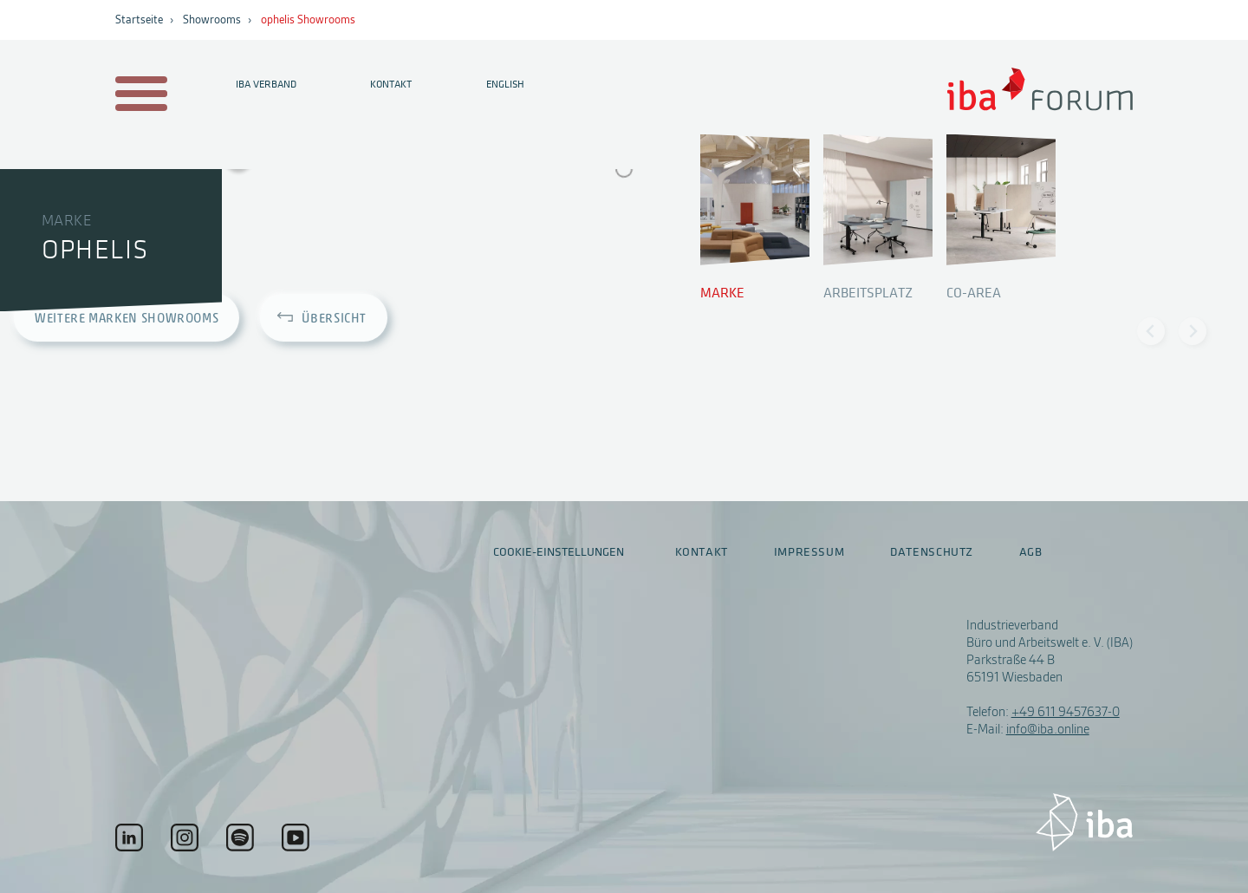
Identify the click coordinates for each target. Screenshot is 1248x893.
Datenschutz (931, 552)
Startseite (139, 20)
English (505, 84)
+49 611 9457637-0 (1065, 712)
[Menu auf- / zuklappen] (138, 95)
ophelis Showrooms (308, 20)
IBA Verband (266, 84)
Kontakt (391, 84)
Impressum (809, 552)
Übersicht (334, 319)
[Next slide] (1192, 331)
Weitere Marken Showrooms (126, 319)
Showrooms (212, 20)
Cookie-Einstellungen (558, 552)
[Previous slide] (1151, 331)
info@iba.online (1047, 729)
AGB (1031, 552)
